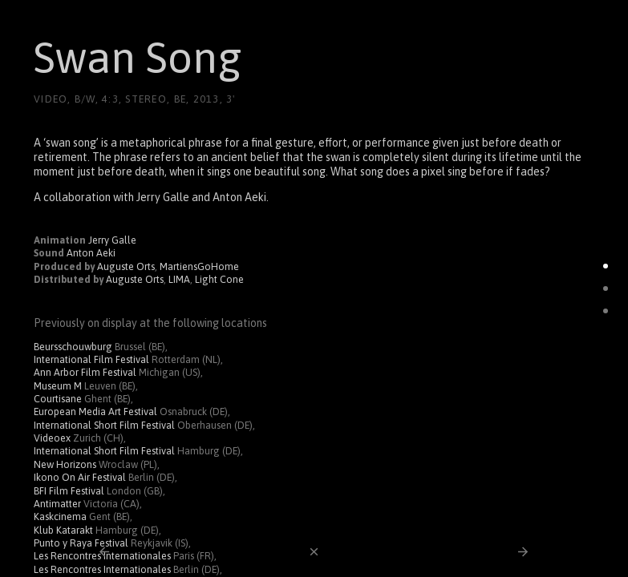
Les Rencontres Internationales (102, 569)
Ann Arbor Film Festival (85, 372)
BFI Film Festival (69, 491)
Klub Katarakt (63, 530)
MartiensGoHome (199, 266)
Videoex (52, 438)
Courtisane (58, 399)
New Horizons (65, 464)
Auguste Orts (126, 266)
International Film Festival (91, 359)
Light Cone (219, 279)
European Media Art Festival (95, 412)
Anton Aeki (91, 253)
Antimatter (57, 504)
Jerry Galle (112, 240)
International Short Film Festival (104, 425)
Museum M (58, 386)
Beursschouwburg (73, 347)
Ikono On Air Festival (80, 477)
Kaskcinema (60, 516)
